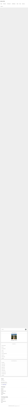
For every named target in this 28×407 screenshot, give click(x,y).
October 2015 (3, 370)
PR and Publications (3, 401)
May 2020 (3, 362)
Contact (2, 6)
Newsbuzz (15, 405)
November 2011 (4, 373)
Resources (23, 3)
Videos (17, 3)
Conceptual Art (3, 348)
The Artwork (9, 3)
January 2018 (3, 365)
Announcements (4, 345)
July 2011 (3, 375)
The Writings (14, 3)
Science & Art (3, 356)
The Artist (4, 3)
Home (1, 3)
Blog (20, 3)
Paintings (2, 392)
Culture (2, 350)
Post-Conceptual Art (4, 353)
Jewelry (2, 394)
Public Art (2, 388)
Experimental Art (3, 393)
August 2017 (3, 367)
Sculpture (3, 358)
